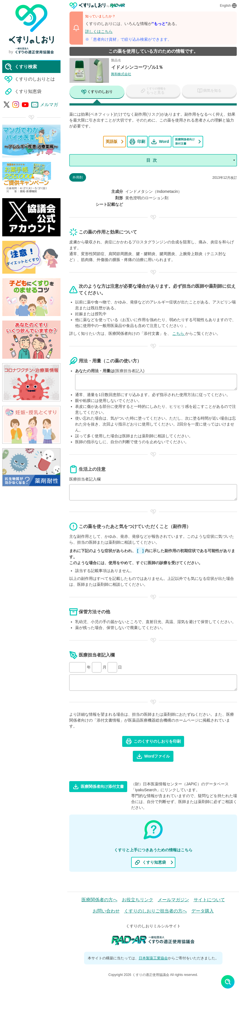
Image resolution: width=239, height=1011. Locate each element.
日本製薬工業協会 (153, 958)
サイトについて (209, 900)
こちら (178, 334)
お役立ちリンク (137, 900)
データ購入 (202, 911)
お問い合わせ (106, 911)
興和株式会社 (121, 74)
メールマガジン (173, 900)
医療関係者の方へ (99, 900)
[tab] (96, 92)
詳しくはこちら (99, 31)
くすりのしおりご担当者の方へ (155, 911)
